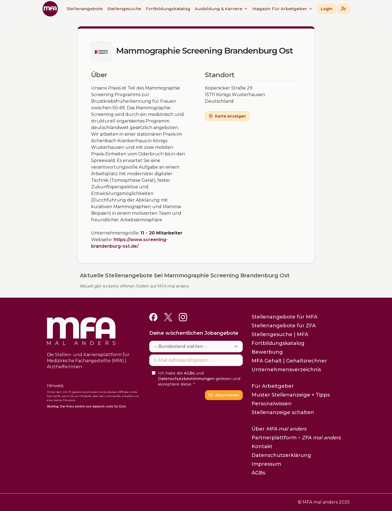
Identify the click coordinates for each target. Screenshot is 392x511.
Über (279, 429)
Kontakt (262, 446)
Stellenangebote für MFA (284, 317)
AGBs (189, 373)
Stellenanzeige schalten (283, 412)
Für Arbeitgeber (292, 8)
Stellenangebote (85, 8)
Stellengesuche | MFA (280, 334)
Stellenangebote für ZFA (284, 326)
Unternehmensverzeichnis (286, 370)
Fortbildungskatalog (168, 8)
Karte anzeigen (227, 116)
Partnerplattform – (296, 438)
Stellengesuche (124, 8)
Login (326, 8)
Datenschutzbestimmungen (186, 378)
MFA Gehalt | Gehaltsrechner (289, 361)
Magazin (261, 8)
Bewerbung (267, 352)
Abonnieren (223, 395)
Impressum (266, 464)
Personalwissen (272, 404)
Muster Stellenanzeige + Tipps (291, 395)
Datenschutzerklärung (281, 455)
